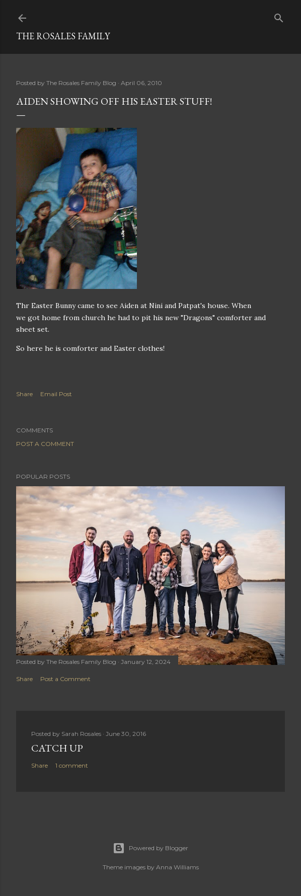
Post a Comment (45, 443)
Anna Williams (177, 867)
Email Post (56, 394)
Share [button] (24, 394)
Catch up (57, 748)
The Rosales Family (63, 36)
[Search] (279, 16)
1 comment (71, 765)
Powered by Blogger (150, 848)
